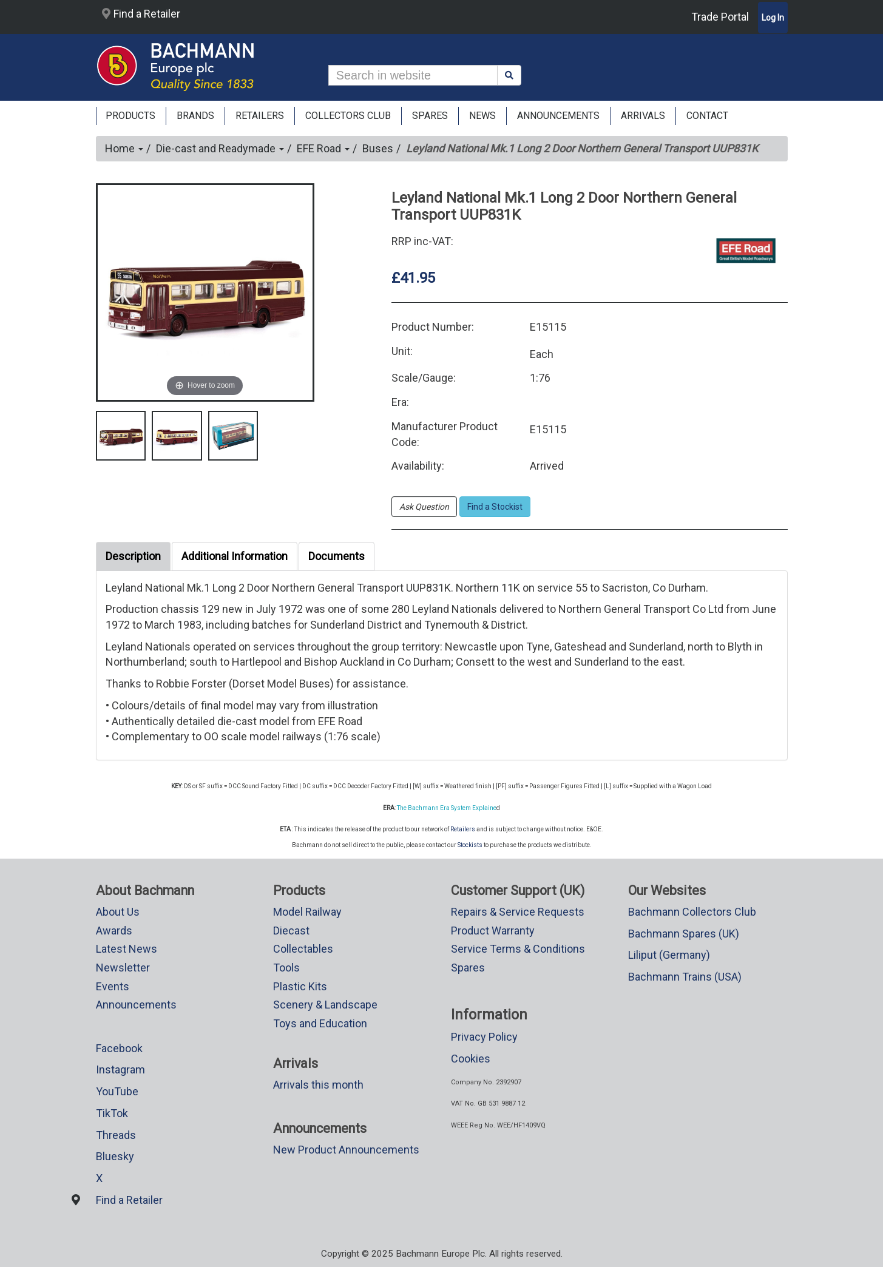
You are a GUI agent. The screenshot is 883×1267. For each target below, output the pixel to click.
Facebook (119, 1048)
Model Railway (307, 911)
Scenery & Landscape (325, 1004)
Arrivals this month (318, 1084)
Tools (286, 967)
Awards (114, 930)
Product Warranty (493, 930)
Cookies (470, 1058)
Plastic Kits (300, 986)
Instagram (120, 1069)
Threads (116, 1135)
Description (133, 556)
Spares (468, 967)
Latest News (126, 948)
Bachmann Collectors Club (692, 911)
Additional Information (234, 556)
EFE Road (323, 148)
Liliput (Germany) (669, 954)
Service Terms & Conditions (518, 948)
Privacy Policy (484, 1036)
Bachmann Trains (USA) (685, 976)
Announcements (136, 1004)
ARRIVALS (643, 115)
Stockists (470, 845)
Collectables (303, 948)
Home (124, 148)
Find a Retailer (141, 13)
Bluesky (115, 1156)
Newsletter (123, 967)
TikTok (112, 1113)
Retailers (462, 829)
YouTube (117, 1091)
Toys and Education (320, 1023)
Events (112, 986)
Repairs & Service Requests (517, 911)
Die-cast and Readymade (220, 148)
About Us (118, 911)
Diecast (291, 930)
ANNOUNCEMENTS (558, 115)
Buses (377, 148)
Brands (195, 115)
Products (130, 115)
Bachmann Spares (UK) (683, 933)
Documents (336, 556)
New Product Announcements (346, 1149)
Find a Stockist (495, 507)
